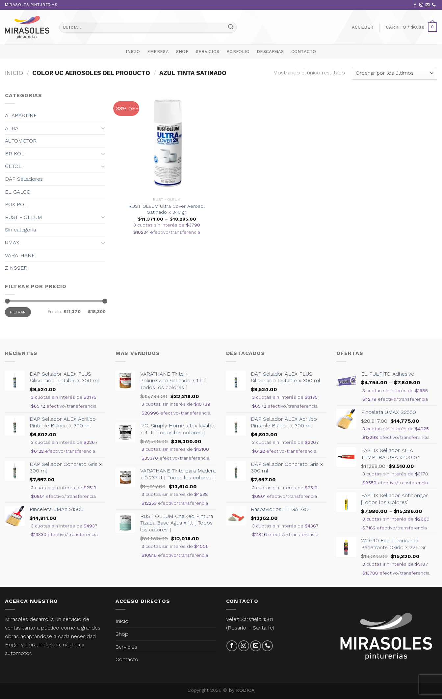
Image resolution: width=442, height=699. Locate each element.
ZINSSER (16, 268)
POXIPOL (16, 204)
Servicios (207, 51)
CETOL (13, 166)
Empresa (158, 51)
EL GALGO (18, 192)
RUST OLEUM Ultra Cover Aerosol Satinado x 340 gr (167, 209)
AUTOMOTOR (21, 141)
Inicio (133, 51)
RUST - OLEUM (23, 217)
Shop (182, 51)
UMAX (12, 242)
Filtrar (18, 312)
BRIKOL (14, 153)
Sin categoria (20, 230)
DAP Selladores (24, 179)
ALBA (11, 128)
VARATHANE (20, 255)
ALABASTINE (21, 115)
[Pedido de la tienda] (394, 73)
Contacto (303, 51)
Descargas (270, 51)
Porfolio (237, 51)
